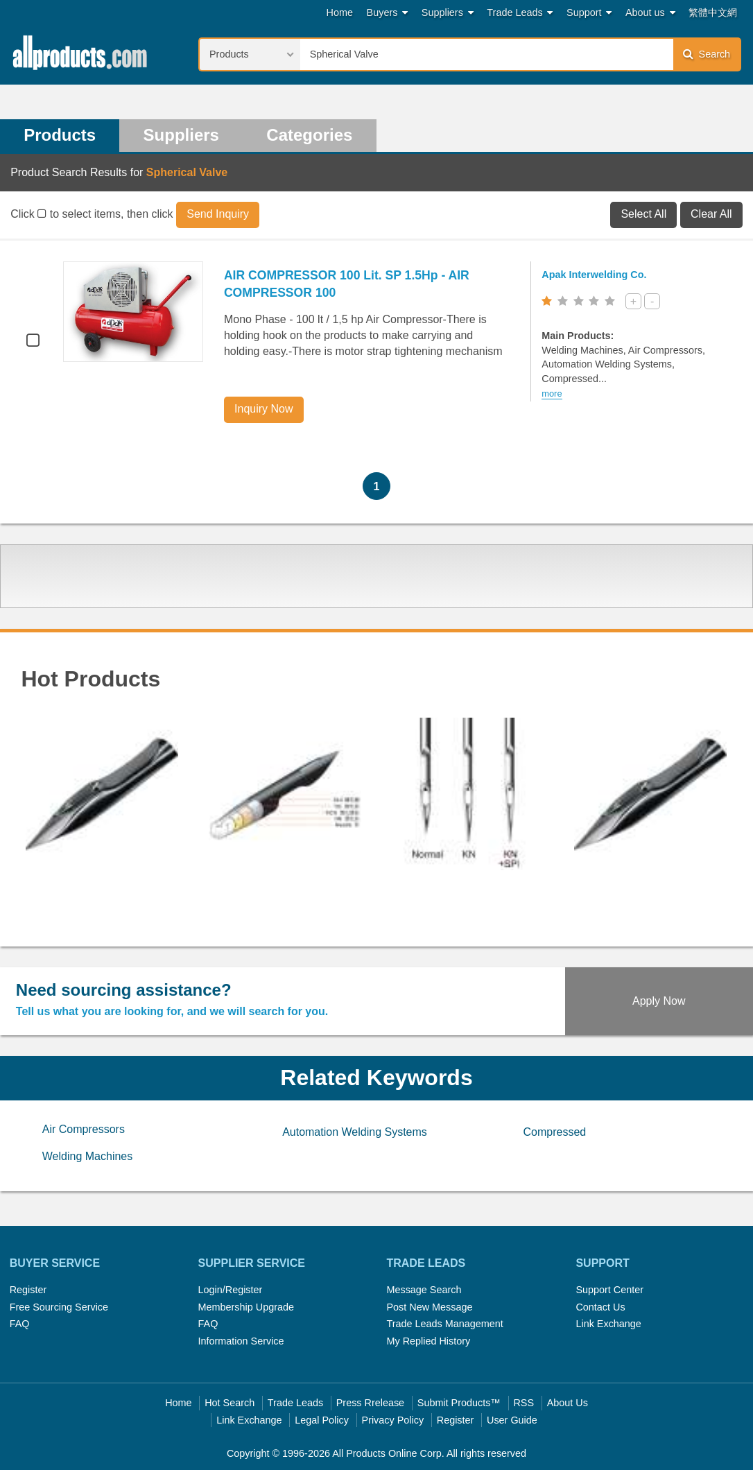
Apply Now (658, 1001)
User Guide (512, 1420)
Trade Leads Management (444, 1323)
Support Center (609, 1289)
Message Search (423, 1289)
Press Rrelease (370, 1402)
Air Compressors (83, 1129)
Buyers (387, 13)
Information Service (241, 1341)
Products (60, 135)
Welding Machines (87, 1156)
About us (650, 13)
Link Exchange (608, 1323)
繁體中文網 (713, 12)
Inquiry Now (263, 409)
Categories (309, 135)
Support (589, 13)
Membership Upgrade (246, 1307)
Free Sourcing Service (59, 1307)
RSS (523, 1402)
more (552, 393)
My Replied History (428, 1341)
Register (28, 1289)
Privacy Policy (393, 1420)
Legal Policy (322, 1420)
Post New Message (429, 1307)
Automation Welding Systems (354, 1132)
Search (706, 54)
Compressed (554, 1132)
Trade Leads (520, 13)
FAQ (20, 1323)
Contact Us (600, 1307)
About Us (567, 1402)
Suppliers (448, 13)
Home (340, 12)
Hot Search (229, 1402)
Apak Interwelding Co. (594, 274)
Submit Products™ (459, 1402)
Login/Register (230, 1289)
